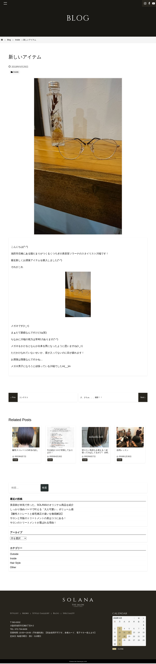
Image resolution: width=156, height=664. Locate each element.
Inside (13, 559)
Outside (14, 554)
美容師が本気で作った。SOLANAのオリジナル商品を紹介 (42, 505)
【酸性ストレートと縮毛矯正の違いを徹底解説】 (37, 514)
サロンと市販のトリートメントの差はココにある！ (38, 518)
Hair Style (15, 563)
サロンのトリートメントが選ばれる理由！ (33, 523)
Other (13, 567)
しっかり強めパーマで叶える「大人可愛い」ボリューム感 (41, 509)
